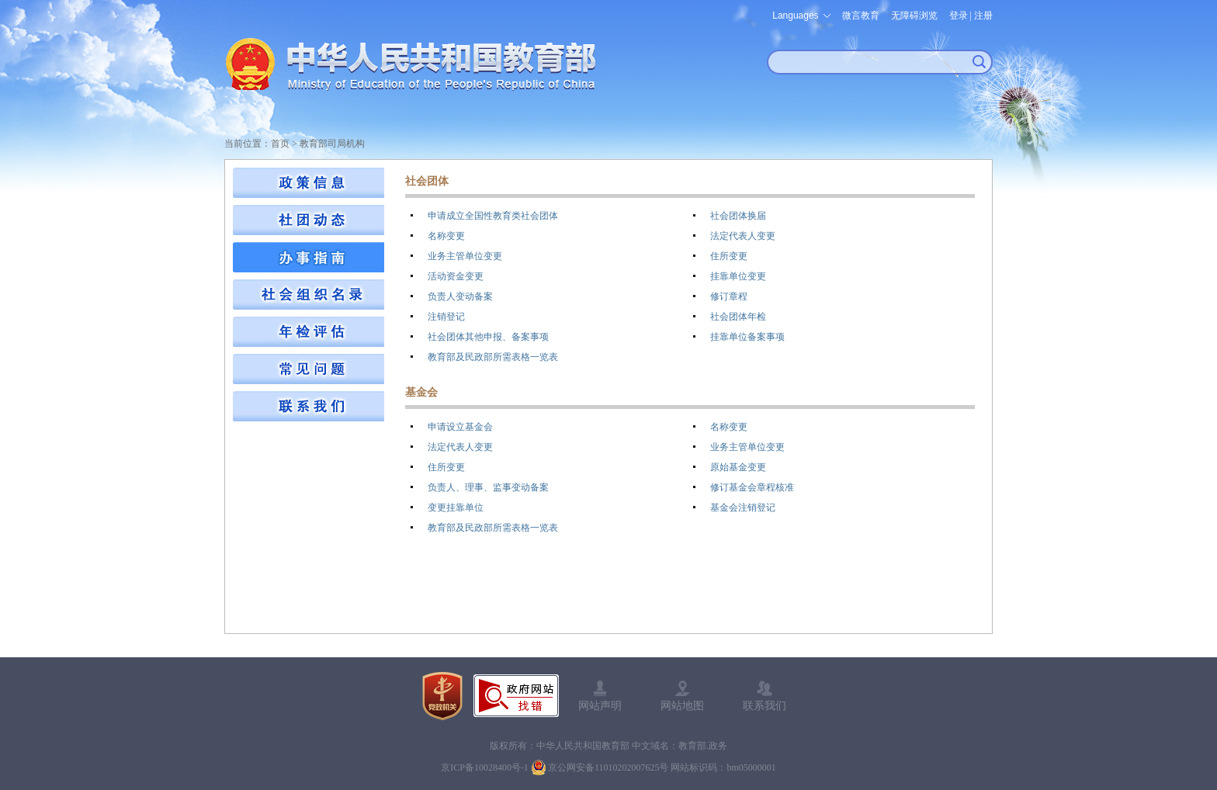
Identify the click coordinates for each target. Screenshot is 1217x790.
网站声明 (600, 705)
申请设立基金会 (460, 426)
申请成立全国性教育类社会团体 (493, 215)
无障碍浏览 (914, 15)
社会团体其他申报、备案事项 (488, 336)
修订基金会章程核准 (752, 487)
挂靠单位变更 (738, 276)
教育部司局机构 (332, 143)
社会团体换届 (738, 215)
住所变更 (728, 256)
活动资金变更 (456, 276)
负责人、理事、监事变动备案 (488, 487)
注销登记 (446, 316)
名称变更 (446, 235)
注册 (983, 15)
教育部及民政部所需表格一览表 (493, 357)
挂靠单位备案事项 (747, 336)
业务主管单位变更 (465, 256)
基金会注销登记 (742, 507)
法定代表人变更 (742, 235)
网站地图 (682, 705)
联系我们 (764, 705)
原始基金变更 (738, 467)
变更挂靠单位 (456, 507)
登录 (958, 15)
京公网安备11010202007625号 (608, 767)
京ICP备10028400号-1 (485, 767)
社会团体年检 (738, 316)
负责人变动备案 (460, 296)
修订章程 (728, 296)
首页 (280, 143)
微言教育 (860, 15)
